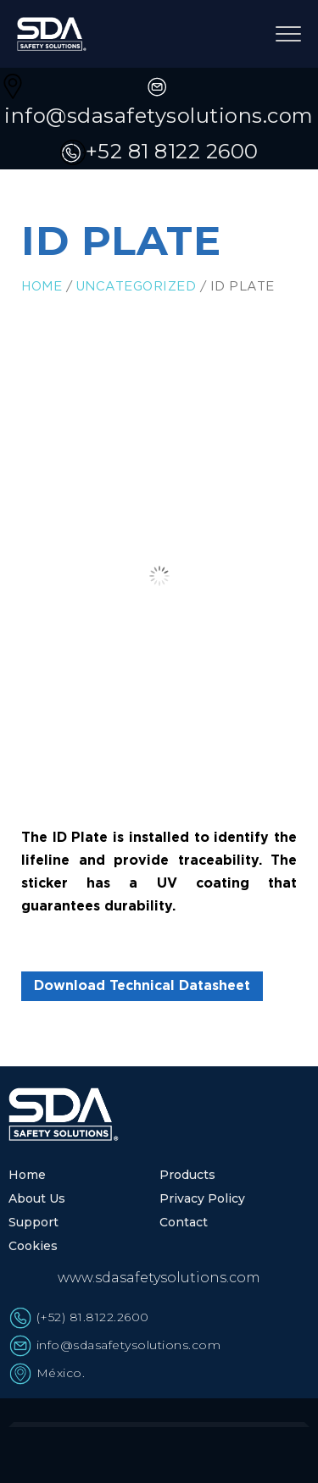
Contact (183, 1222)
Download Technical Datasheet (142, 986)
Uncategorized (136, 286)
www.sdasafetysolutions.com (159, 1278)
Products (187, 1174)
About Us (36, 1198)
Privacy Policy (202, 1198)
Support (33, 1222)
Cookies (33, 1245)
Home (41, 286)
